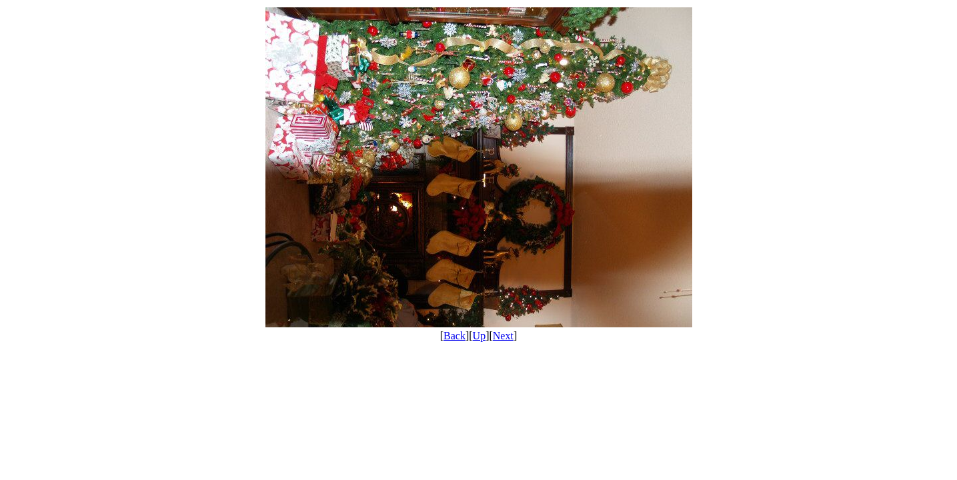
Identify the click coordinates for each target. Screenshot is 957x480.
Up (479, 335)
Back (454, 335)
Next (503, 335)
